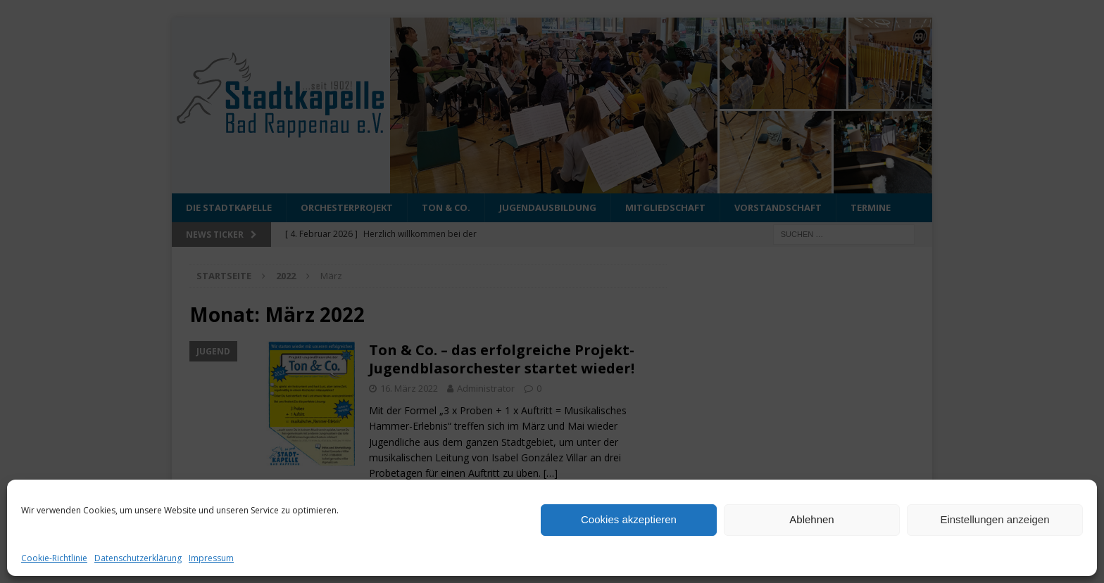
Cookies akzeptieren (629, 519)
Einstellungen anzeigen (994, 519)
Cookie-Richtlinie (54, 558)
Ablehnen (811, 519)
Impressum (211, 558)
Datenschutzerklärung (138, 558)
